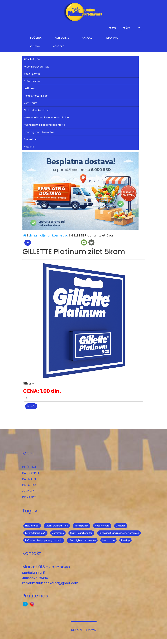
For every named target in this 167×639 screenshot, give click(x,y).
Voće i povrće (32, 74)
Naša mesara (32, 81)
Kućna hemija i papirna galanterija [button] (43, 540)
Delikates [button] (120, 525)
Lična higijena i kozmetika (39, 132)
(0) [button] (112, 27)
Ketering (29, 146)
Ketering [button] (125, 540)
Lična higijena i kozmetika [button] (82, 540)
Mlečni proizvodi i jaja (36, 66)
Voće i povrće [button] (81, 525)
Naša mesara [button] (102, 525)
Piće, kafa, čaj (32, 59)
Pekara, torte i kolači (36, 95)
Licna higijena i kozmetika (49, 235)
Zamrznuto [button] (58, 532)
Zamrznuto (30, 103)
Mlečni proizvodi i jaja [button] (57, 525)
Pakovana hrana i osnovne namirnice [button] (119, 532)
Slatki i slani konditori (36, 110)
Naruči (31, 406)
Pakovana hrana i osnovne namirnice (46, 117)
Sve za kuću (31, 139)
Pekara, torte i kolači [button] (35, 532)
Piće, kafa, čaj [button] (32, 525)
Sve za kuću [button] (108, 540)
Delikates (29, 88)
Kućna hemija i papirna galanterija (44, 125)
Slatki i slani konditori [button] (81, 532)
